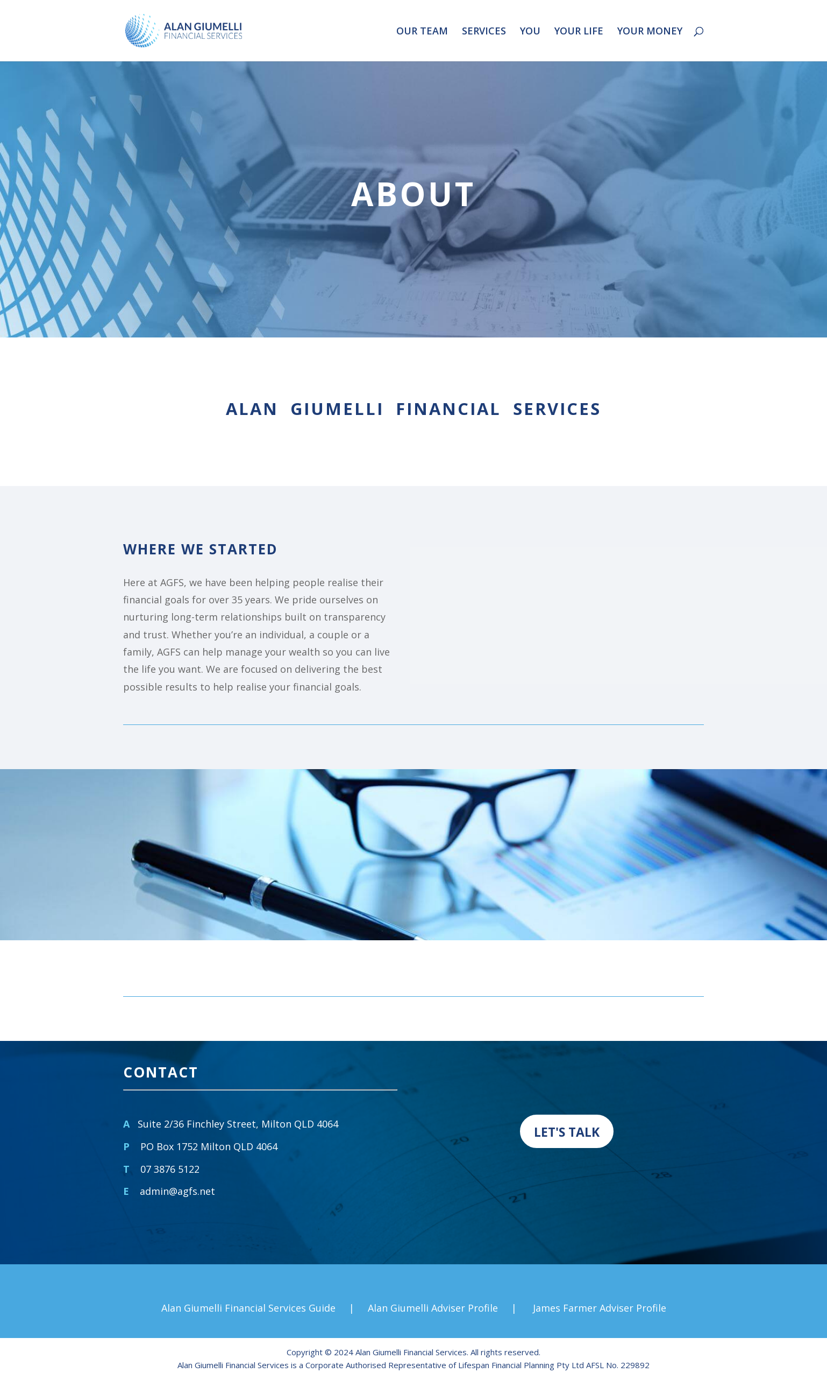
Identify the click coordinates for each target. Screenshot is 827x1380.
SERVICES (484, 32)
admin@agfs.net (177, 1191)
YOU (530, 32)
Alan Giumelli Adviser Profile (433, 1307)
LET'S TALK (567, 1131)
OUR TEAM (422, 32)
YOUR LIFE (578, 32)
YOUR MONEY (649, 32)
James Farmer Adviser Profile (599, 1307)
